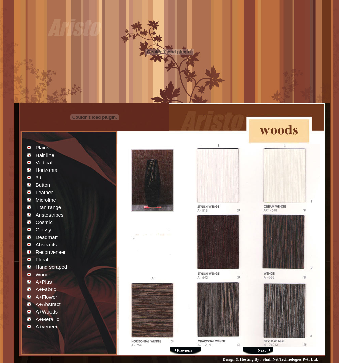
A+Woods (47, 312)
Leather (44, 192)
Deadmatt (47, 237)
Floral (42, 259)
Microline (46, 200)
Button (43, 185)
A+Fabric (46, 289)
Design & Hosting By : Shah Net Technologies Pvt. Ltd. (270, 359)
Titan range (48, 207)
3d (38, 177)
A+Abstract (48, 304)
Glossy (43, 230)
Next (262, 350)
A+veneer (47, 326)
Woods (43, 274)
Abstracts (46, 244)
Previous (184, 350)
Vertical (44, 162)
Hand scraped (51, 267)
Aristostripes (50, 215)
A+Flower (46, 297)
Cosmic (44, 222)
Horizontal (47, 170)
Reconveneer (51, 252)
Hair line (45, 155)
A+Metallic (47, 319)
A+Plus (44, 282)
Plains (42, 147)
